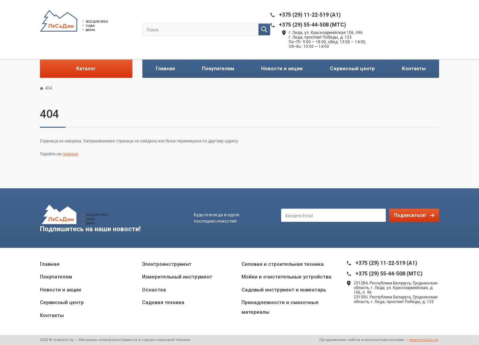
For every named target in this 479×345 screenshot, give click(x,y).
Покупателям (218, 69)
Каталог (86, 69)
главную (70, 154)
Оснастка (154, 290)
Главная (165, 69)
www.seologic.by (423, 340)
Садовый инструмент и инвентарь (283, 290)
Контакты (414, 69)
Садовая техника (163, 302)
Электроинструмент (167, 264)
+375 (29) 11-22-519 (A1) (310, 15)
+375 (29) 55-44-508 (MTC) (312, 25)
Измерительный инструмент (177, 277)
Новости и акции (282, 69)
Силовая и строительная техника (282, 264)
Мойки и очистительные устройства (286, 277)
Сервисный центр (352, 69)
